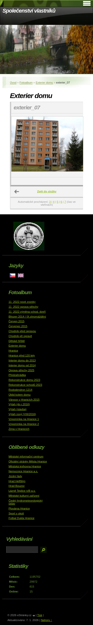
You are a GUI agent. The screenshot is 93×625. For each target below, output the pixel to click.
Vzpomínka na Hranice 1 (23, 419)
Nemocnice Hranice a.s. (23, 471)
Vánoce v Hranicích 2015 (23, 399)
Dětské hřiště (16, 340)
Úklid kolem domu (19, 394)
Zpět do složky (47, 191)
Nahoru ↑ (46, 620)
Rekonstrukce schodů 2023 (25, 384)
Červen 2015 (16, 321)
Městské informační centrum (25, 456)
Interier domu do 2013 (21, 360)
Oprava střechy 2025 (21, 370)
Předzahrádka (17, 374)
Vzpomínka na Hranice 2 (23, 423)
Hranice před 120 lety (21, 355)
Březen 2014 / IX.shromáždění (27, 316)
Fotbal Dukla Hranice (21, 518)
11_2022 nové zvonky (21, 301)
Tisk (39, 615)
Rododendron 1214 (20, 389)
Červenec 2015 (17, 326)
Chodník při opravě (20, 336)
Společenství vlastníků (28, 11)
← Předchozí (17, 191)
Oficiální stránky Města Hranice (27, 461)
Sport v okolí (16, 513)
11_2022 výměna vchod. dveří (27, 311)
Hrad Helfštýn (16, 481)
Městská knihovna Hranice (24, 466)
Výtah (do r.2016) (19, 404)
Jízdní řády (15, 476)
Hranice (13, 350)
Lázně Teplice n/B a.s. (21, 490)
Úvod (13, 82)
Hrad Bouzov (16, 485)
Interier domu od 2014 (21, 365)
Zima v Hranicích (18, 428)
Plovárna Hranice (19, 508)
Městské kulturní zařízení (23, 495)
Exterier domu (44, 82)
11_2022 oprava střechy (23, 306)
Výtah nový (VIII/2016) (22, 414)
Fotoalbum (26, 82)
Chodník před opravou (22, 331)
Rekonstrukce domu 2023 (24, 379)
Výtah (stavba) (17, 409)
